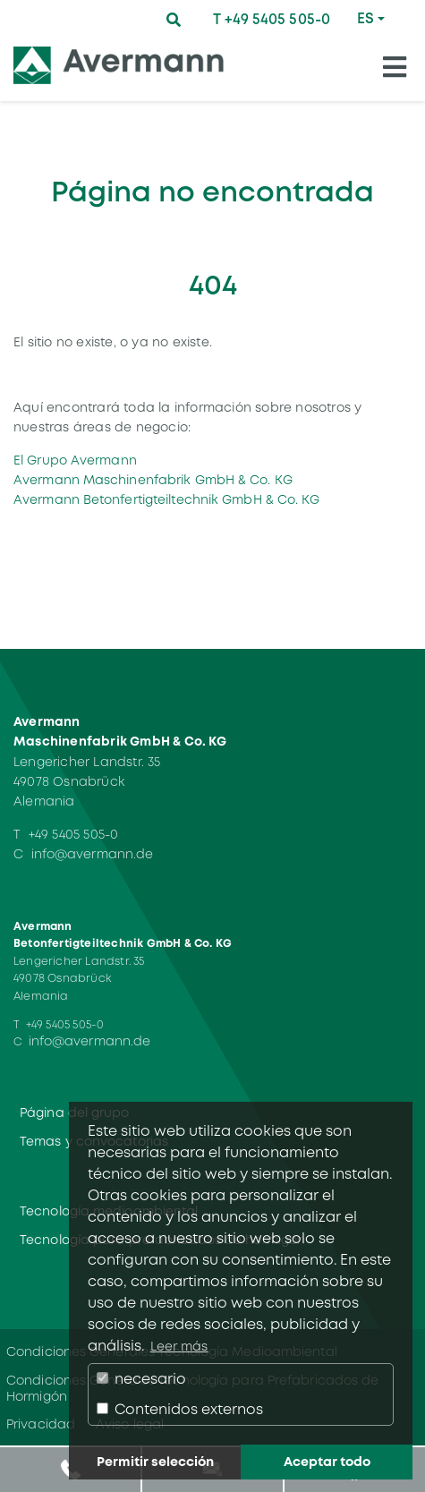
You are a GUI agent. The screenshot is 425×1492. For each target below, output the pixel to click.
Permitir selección (155, 1462)
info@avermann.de (92, 854)
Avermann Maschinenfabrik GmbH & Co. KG (153, 480)
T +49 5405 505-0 (271, 19)
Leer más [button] (179, 1346)
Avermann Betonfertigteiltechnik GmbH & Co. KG (166, 499)
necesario (141, 1378)
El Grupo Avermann (75, 460)
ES (365, 18)
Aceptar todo (327, 1462)
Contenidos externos (180, 1409)
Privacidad (40, 1424)
